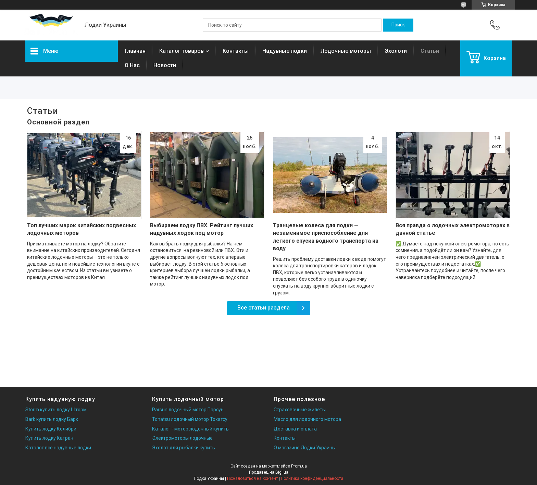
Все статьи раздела (263, 307)
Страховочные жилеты (300, 409)
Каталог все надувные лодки (58, 447)
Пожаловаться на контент (252, 478)
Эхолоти (396, 51)
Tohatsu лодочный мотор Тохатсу (189, 419)
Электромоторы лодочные (182, 438)
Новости (164, 65)
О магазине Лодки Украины (305, 447)
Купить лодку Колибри (50, 429)
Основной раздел (58, 122)
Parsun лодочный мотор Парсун (188, 409)
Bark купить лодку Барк (51, 419)
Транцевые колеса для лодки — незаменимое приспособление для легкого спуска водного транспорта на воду (325, 237)
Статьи (430, 51)
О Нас (132, 65)
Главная (135, 51)
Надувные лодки (284, 51)
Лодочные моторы (346, 51)
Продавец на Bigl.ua (268, 472)
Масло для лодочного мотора (307, 419)
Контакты (236, 51)
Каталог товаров (181, 51)
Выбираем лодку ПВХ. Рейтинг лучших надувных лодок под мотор (201, 229)
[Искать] (398, 25)
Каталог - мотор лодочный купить (190, 429)
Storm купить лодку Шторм (56, 409)
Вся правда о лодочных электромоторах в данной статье (453, 229)
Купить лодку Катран (49, 438)
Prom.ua (299, 466)
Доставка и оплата (295, 429)
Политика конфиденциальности (312, 478)
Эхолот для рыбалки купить (183, 447)
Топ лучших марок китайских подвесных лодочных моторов (81, 229)
